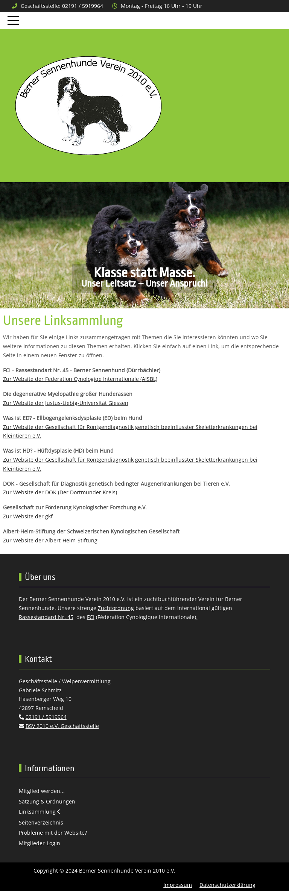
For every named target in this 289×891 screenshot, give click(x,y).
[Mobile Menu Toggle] (13, 20)
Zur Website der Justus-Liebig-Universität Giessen (65, 402)
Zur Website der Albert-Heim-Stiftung (50, 540)
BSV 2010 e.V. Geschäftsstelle (62, 725)
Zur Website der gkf (28, 516)
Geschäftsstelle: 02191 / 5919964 (62, 5)
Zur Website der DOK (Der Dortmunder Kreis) (60, 492)
